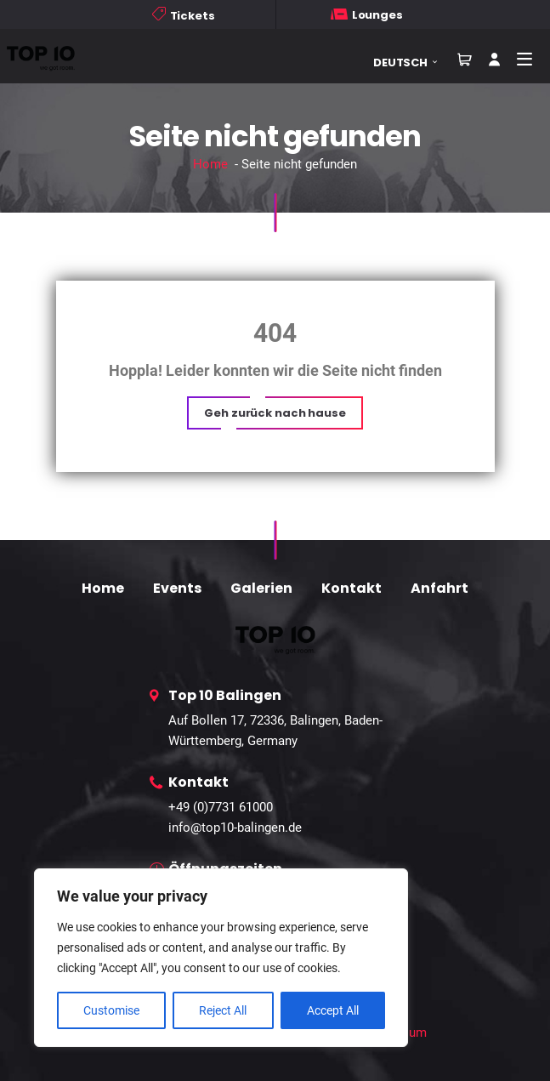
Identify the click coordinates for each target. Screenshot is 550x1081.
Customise (111, 1010)
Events (177, 588)
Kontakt (351, 588)
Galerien (261, 588)
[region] (221, 957)
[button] (411, 62)
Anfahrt (439, 588)
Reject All (223, 1010)
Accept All (333, 1010)
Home (210, 164)
